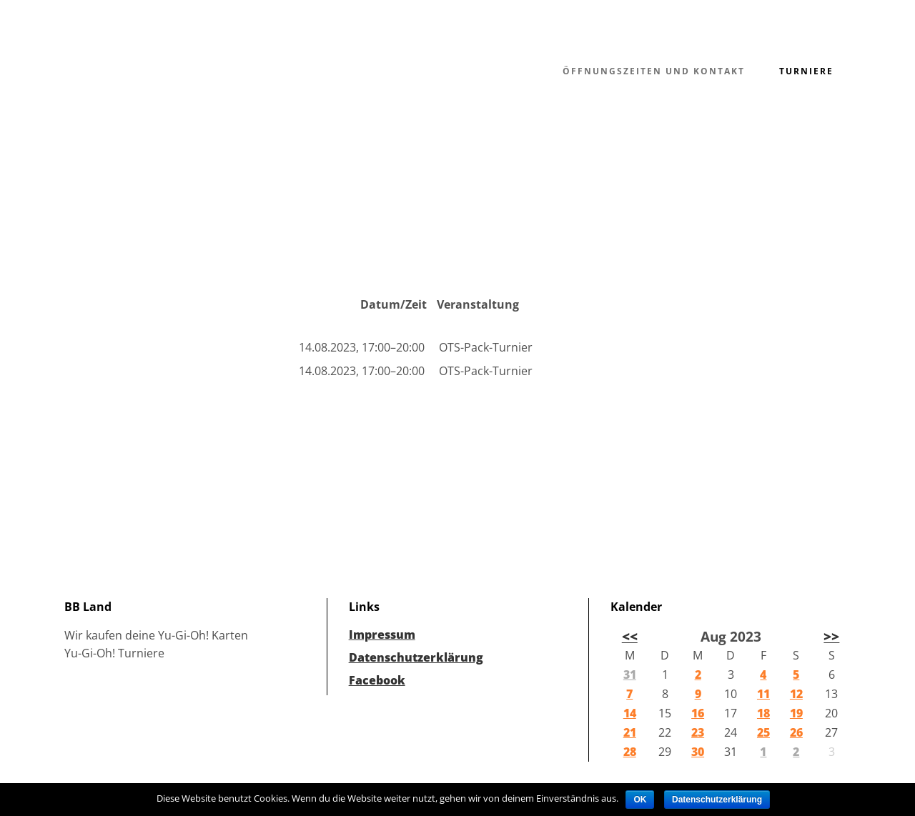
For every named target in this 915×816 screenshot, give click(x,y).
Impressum (382, 634)
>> (831, 636)
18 (763, 713)
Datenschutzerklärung (416, 657)
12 (796, 694)
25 (763, 732)
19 (796, 713)
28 (629, 752)
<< (630, 636)
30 (697, 752)
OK (639, 800)
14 (629, 713)
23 (697, 732)
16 (697, 713)
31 (629, 674)
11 (763, 694)
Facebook (377, 680)
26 (796, 732)
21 (629, 732)
